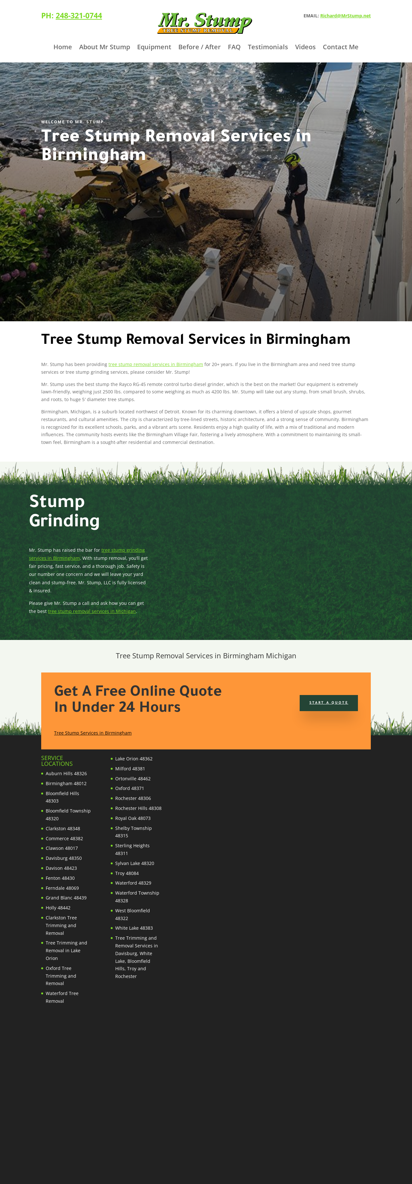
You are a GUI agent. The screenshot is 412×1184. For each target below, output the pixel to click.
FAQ (234, 48)
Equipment (154, 48)
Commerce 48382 (64, 838)
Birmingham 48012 (66, 783)
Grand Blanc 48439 (66, 898)
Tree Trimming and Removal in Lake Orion (66, 950)
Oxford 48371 (129, 788)
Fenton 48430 (60, 878)
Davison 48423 (61, 868)
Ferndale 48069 (62, 888)
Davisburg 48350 (64, 858)
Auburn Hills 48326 (66, 773)
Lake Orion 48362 (134, 759)
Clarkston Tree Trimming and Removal (61, 925)
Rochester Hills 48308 (138, 808)
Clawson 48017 (62, 848)
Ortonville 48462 (133, 778)
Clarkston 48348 (63, 828)
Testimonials (268, 48)
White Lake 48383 (134, 928)
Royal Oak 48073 (133, 818)
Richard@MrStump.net (345, 16)
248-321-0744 (79, 15)
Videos (305, 48)
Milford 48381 (130, 769)
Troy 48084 (127, 873)
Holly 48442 (58, 908)
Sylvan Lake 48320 (134, 863)
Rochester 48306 (133, 798)
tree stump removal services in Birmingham (155, 364)
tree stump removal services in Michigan (92, 611)
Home (62, 48)
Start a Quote (328, 703)
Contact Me (341, 48)
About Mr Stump (104, 48)
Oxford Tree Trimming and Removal (61, 976)
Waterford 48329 (133, 883)
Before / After (199, 48)
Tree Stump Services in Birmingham (93, 733)
